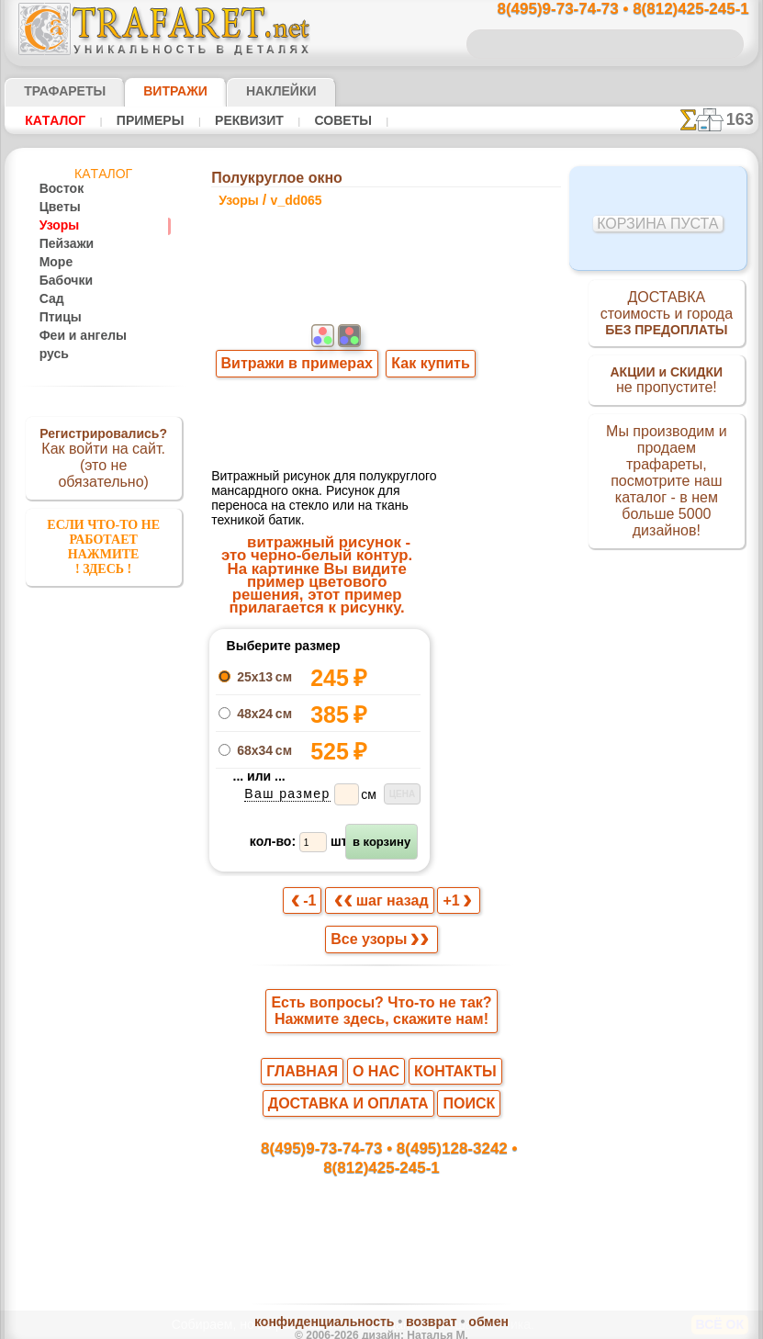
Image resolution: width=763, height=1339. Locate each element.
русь (50, 354)
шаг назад (382, 875)
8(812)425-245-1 (506, 1132)
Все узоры (380, 916)
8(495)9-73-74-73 (287, 1132)
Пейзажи (62, 244)
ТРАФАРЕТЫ (56, 91)
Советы (319, 120)
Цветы (56, 207)
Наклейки (249, 91)
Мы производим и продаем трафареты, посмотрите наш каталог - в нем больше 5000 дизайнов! (666, 488)
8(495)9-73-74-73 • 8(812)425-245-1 (603, 9)
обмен (468, 1291)
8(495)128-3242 (398, 1132)
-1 (312, 875)
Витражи (153, 91)
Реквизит (232, 120)
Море (54, 262)
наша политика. (474, 1324)
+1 (450, 875)
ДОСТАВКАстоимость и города (666, 316)
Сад (49, 299)
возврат (421, 1291)
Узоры (56, 226)
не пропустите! (666, 387)
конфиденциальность (334, 1291)
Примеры (141, 120)
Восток (57, 189)
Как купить (425, 397)
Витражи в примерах (296, 397)
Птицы (56, 317)
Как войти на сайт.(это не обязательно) (103, 456)
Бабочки (61, 281)
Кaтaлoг (53, 120)
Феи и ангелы (74, 336)
